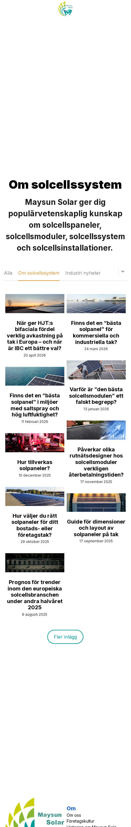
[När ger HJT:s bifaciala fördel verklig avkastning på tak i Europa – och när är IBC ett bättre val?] (34, 311)
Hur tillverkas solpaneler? (34, 465)
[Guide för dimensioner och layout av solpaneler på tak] (96, 510)
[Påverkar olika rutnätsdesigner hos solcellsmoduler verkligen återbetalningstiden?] (96, 438)
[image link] (65, 8)
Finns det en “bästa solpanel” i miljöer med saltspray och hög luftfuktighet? (35, 405)
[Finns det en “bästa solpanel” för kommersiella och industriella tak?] (96, 311)
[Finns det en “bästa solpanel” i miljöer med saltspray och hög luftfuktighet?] (34, 384)
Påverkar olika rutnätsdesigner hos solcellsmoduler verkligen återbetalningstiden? (96, 462)
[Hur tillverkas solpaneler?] (34, 450)
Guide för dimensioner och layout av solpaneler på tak (96, 528)
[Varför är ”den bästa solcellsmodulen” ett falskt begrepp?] (96, 377)
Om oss (74, 815)
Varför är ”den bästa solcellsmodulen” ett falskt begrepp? (96, 395)
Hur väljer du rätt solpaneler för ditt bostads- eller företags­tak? (34, 525)
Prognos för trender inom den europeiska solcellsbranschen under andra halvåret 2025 (35, 594)
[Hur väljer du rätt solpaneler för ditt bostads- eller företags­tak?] (34, 504)
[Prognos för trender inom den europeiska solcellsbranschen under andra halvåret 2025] (34, 570)
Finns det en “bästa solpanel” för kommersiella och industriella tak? (96, 332)
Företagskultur (80, 820)
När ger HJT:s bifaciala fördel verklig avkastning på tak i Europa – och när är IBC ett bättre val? (35, 335)
